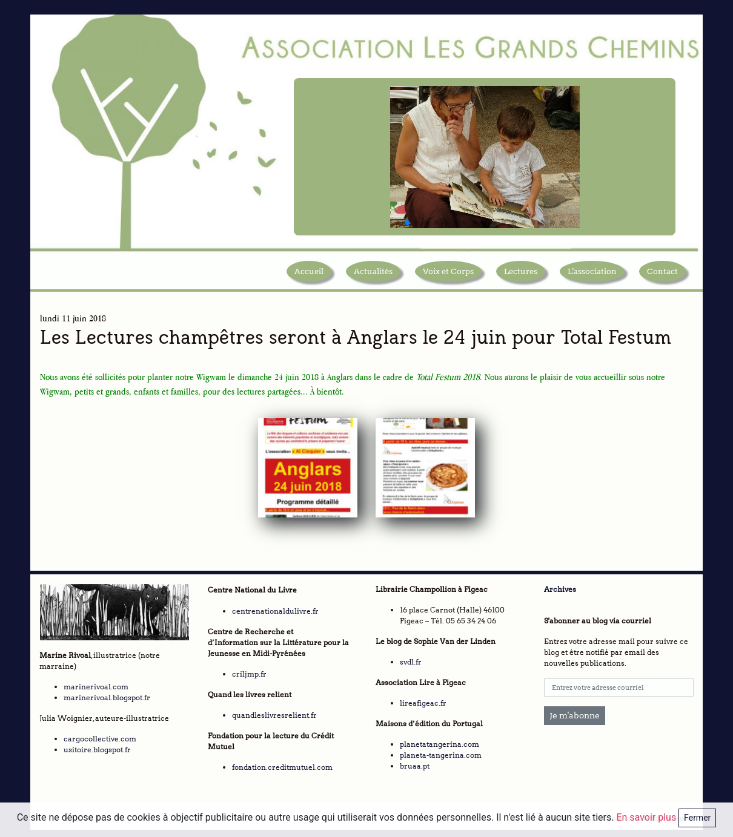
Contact (662, 274)
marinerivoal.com (96, 683)
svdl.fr (411, 659)
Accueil (308, 274)
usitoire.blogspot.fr (97, 746)
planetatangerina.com (439, 741)
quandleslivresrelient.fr (274, 712)
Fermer (697, 817)
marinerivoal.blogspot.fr (107, 694)
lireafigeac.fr (423, 700)
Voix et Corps (448, 274)
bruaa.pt (415, 763)
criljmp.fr (249, 671)
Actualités (373, 274)
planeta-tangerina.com (441, 752)
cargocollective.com (100, 735)
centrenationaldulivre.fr (275, 608)
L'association (592, 274)
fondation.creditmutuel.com (282, 764)
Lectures (520, 274)
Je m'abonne (574, 713)
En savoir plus (647, 817)
